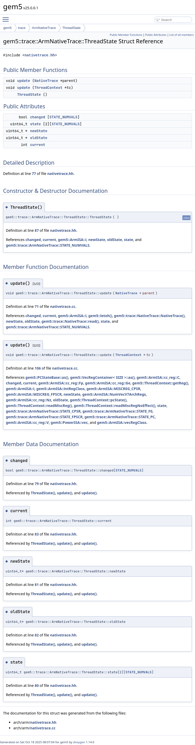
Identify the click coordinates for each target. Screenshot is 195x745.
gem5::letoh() (100, 315)
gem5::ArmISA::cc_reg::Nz (28, 399)
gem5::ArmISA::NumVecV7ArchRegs (114, 394)
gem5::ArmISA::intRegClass (60, 388)
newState (38, 131)
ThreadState (71, 28)
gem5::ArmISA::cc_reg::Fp (60, 383)
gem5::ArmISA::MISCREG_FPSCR (34, 394)
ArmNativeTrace (44, 28)
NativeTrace (46, 80)
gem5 (7, 28)
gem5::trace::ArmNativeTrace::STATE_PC (120, 416)
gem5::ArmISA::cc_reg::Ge (107, 383)
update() (64, 492)
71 (37, 306)
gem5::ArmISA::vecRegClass (122, 422)
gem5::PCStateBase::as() (46, 377)
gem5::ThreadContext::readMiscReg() (39, 405)
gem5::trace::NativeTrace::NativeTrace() (149, 315)
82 (37, 635)
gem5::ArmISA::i (72, 239)
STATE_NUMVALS (63, 117)
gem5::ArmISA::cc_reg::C (158, 377)
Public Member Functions (126, 35)
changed (37, 117)
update (23, 80)
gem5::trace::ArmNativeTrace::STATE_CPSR (43, 411)
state (35, 124)
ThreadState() (43, 492)
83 (37, 534)
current (37, 144)
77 (34, 173)
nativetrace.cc (62, 306)
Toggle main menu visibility (7, 17)
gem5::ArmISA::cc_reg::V (27, 422)
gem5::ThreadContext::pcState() (98, 399)
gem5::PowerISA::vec (69, 422)
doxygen (79, 742)
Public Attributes (156, 35)
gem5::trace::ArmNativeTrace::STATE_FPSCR (44, 416)
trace (22, 28)
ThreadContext (48, 87)
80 (37, 685)
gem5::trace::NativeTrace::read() (70, 321)
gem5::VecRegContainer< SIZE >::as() (102, 377)
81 (37, 584)
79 (37, 483)
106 (38, 368)
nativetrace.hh (40, 55)
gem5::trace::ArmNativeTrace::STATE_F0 (117, 411)
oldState (38, 137)
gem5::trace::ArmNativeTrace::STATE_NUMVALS (47, 245)
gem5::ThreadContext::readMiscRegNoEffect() (114, 405)
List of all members (181, 35)
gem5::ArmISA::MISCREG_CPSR (113, 388)
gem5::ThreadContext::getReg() (160, 383)
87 (37, 230)
